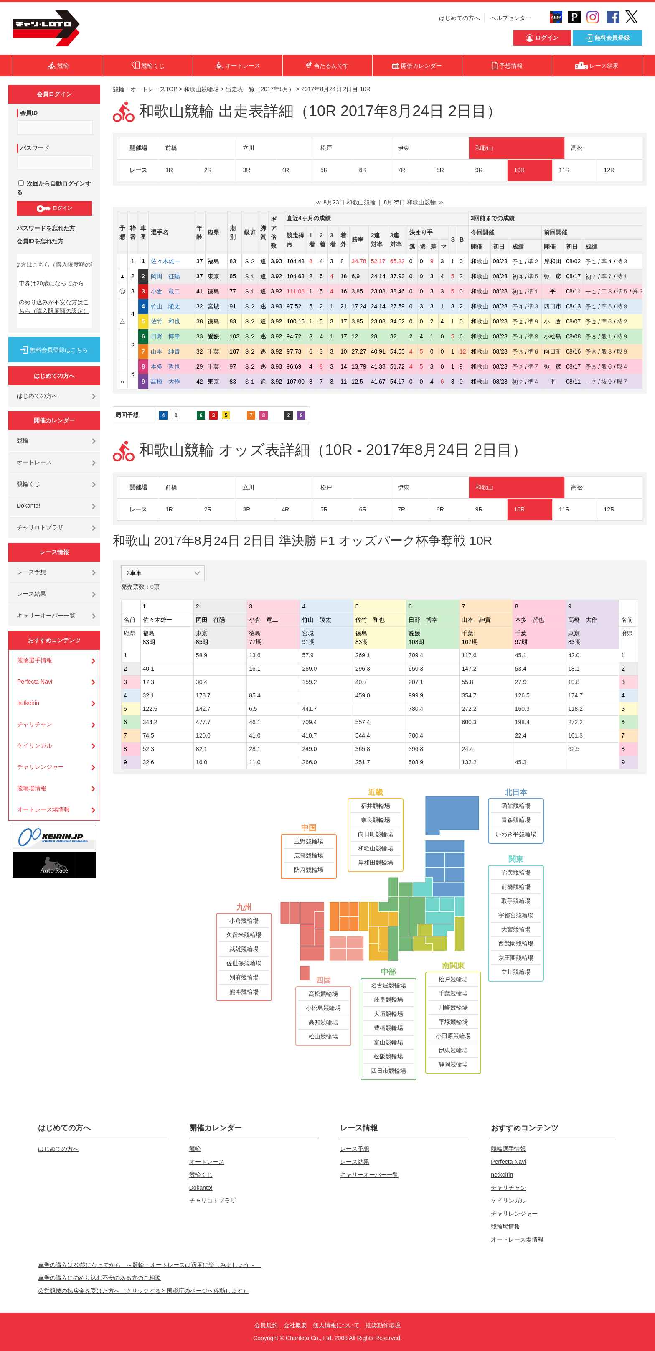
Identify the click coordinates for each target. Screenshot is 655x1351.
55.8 (467, 682)
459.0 (362, 695)
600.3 (469, 722)
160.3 (522, 708)
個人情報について (336, 1325)
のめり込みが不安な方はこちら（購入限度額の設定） (54, 306)
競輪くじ (28, 484)
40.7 (361, 682)
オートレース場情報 (43, 809)
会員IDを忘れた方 (40, 241)
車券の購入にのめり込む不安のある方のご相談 (99, 1278)
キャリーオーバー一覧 (46, 615)
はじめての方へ (459, 18)
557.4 (362, 722)
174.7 (575, 695)
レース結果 (31, 593)
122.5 (150, 708)
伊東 (403, 148)
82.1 (201, 748)
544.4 (362, 735)
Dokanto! (28, 505)
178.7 (203, 695)
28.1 (254, 748)
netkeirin (28, 703)
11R (564, 170)
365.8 (362, 748)
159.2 (309, 682)
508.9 (416, 762)
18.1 (573, 668)
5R (324, 170)
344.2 (150, 722)
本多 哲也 (171, 366)
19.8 (573, 682)
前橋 (171, 148)
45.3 (520, 762)
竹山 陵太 (171, 306)
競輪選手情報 (34, 660)
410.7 (309, 735)
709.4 (416, 655)
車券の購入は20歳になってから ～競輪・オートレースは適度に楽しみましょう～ (149, 1265)
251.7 (362, 762)
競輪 (22, 440)
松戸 (326, 148)
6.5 (253, 708)
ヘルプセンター (510, 18)
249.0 (309, 748)
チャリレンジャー (40, 766)
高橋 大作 (171, 381)
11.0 (254, 762)
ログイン (54, 208)
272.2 (469, 708)
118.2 (575, 708)
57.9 (307, 655)
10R (519, 170)
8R (440, 170)
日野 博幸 (171, 336)
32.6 (148, 762)
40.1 (148, 668)
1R (169, 170)
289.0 (309, 668)
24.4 (467, 748)
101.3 (575, 735)
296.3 (362, 668)
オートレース (34, 462)
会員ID (29, 112)
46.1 (254, 722)
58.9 (201, 655)
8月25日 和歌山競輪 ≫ (414, 202)
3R (246, 170)
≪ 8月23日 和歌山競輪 (346, 202)
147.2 (469, 668)
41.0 (254, 735)
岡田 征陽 (171, 276)
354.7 (469, 695)
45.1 (520, 655)
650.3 (416, 668)
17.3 (148, 682)
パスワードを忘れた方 (46, 228)
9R (479, 170)
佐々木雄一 (171, 261)
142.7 (203, 708)
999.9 (416, 695)
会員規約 (266, 1325)
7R (401, 170)
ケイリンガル (34, 745)
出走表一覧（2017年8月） (260, 89)
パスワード (34, 148)
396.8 (416, 748)
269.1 (362, 655)
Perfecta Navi (34, 681)
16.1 (254, 668)
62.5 (573, 748)
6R (363, 170)
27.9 (520, 682)
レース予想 (31, 572)
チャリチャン (34, 724)
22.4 (520, 735)
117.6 (469, 655)
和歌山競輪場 (201, 89)
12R (609, 170)
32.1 (148, 695)
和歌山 (484, 148)
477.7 (203, 722)
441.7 (309, 708)
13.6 (254, 655)
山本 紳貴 (171, 351)
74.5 (148, 735)
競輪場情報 (31, 788)
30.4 (201, 682)
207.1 (416, 682)
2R (208, 170)
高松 (577, 148)
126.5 (522, 695)
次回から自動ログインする (54, 188)
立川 (248, 148)
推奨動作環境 (383, 1325)
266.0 (309, 762)
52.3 (148, 748)
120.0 (203, 735)
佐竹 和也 (171, 321)
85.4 (254, 695)
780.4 (416, 708)
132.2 (469, 762)
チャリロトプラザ (40, 527)
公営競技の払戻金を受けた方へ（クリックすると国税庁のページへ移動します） (143, 1290)
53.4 (520, 668)
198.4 (522, 722)
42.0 (573, 655)
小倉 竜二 (171, 291)
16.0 (201, 762)
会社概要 (295, 1325)
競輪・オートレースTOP (145, 89)
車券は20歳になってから (51, 283)
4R (285, 170)
